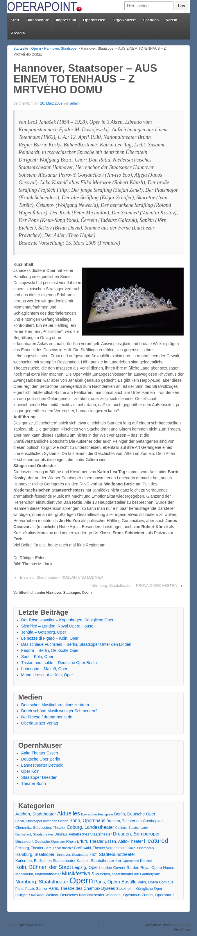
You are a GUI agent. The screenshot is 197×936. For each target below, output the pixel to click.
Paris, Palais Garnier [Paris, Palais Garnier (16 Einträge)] (31, 889)
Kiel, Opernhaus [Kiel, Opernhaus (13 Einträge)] (127, 861)
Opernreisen (94, 20)
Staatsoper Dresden (39, 777)
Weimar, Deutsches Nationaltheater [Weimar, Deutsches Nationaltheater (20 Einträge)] (75, 895)
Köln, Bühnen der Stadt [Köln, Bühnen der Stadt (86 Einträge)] (43, 867)
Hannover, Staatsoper (61, 48)
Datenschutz (37, 20)
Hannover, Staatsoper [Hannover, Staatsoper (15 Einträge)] (72, 854)
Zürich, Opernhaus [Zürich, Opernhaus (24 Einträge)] (158, 895)
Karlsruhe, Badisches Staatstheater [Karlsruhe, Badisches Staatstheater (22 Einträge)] (45, 860)
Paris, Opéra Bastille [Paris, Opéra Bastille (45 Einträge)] (115, 881)
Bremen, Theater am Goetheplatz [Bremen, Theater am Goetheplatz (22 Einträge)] (135, 821)
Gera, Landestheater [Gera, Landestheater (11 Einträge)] (58, 848)
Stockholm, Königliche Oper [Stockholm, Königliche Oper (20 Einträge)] (139, 888)
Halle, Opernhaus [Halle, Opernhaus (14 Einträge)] (141, 848)
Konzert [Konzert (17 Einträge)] (146, 861)
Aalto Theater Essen (39, 753)
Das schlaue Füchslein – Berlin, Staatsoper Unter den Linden (76, 644)
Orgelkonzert (124, 20)
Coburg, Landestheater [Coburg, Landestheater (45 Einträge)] (90, 827)
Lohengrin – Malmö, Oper (44, 668)
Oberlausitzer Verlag (39, 723)
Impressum (66, 20)
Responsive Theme (158, 925)
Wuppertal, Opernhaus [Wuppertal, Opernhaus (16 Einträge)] (123, 895)
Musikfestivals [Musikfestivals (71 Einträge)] (78, 873)
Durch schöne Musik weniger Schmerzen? (59, 711)
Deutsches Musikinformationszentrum (55, 704)
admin (75, 103)
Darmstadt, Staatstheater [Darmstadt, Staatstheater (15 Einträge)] (34, 834)
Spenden (151, 20)
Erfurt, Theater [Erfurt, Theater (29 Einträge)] (90, 841)
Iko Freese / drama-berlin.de (46, 717)
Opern (36, 48)
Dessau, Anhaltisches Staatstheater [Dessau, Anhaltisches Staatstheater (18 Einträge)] (83, 834)
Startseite (20, 48)
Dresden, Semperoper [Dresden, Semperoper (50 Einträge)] (136, 833)
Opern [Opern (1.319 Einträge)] (81, 880)
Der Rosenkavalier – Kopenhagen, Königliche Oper (67, 620)
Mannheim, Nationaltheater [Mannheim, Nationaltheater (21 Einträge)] (38, 874)
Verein (171, 20)
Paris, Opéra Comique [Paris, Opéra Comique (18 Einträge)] (156, 882)
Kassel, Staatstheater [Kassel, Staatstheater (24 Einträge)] (95, 860)
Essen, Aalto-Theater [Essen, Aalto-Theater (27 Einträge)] (124, 841)
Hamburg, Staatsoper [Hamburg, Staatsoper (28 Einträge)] (34, 854)
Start (15, 20)
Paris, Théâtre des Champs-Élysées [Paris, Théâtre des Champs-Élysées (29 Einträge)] (82, 888)
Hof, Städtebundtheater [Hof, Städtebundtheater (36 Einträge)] (112, 854)
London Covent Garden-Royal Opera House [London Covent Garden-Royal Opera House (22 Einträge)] (136, 867)
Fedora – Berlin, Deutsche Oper (50, 650)
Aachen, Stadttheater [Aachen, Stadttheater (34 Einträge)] (35, 814)
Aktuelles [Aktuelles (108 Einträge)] (68, 814)
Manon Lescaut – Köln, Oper (47, 675)
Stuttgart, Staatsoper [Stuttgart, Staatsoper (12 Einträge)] (29, 895)
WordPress (182, 929)
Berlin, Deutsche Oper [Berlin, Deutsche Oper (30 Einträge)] (134, 814)
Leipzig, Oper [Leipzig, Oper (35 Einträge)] (85, 867)
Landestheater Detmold (42, 765)
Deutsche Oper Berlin (40, 759)
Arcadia (18, 33)
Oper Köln (30, 771)
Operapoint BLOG (31, 925)
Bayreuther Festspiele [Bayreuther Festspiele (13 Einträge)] (97, 814)
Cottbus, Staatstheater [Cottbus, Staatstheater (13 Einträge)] (131, 827)
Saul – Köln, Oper (37, 656)
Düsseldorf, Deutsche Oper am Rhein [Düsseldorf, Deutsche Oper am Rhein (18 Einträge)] (45, 842)
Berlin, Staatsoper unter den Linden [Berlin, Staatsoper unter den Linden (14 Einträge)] (41, 821)
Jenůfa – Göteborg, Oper (43, 632)
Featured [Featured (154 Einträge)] (156, 841)
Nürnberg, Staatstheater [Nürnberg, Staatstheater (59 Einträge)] (41, 882)
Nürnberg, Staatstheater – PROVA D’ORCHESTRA (134, 585)
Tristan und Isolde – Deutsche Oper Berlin (59, 662)
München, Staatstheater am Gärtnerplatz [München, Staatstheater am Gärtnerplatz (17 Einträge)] (127, 874)
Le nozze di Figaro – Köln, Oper (50, 638)
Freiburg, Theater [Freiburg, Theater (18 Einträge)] (29, 848)
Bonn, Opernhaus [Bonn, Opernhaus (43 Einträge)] (87, 820)
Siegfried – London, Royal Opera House (57, 626)
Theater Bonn (33, 783)
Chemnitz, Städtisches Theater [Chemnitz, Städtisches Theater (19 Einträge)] (40, 828)
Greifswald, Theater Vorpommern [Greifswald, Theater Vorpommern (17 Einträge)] (100, 848)
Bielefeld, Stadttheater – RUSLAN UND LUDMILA (61, 577)
